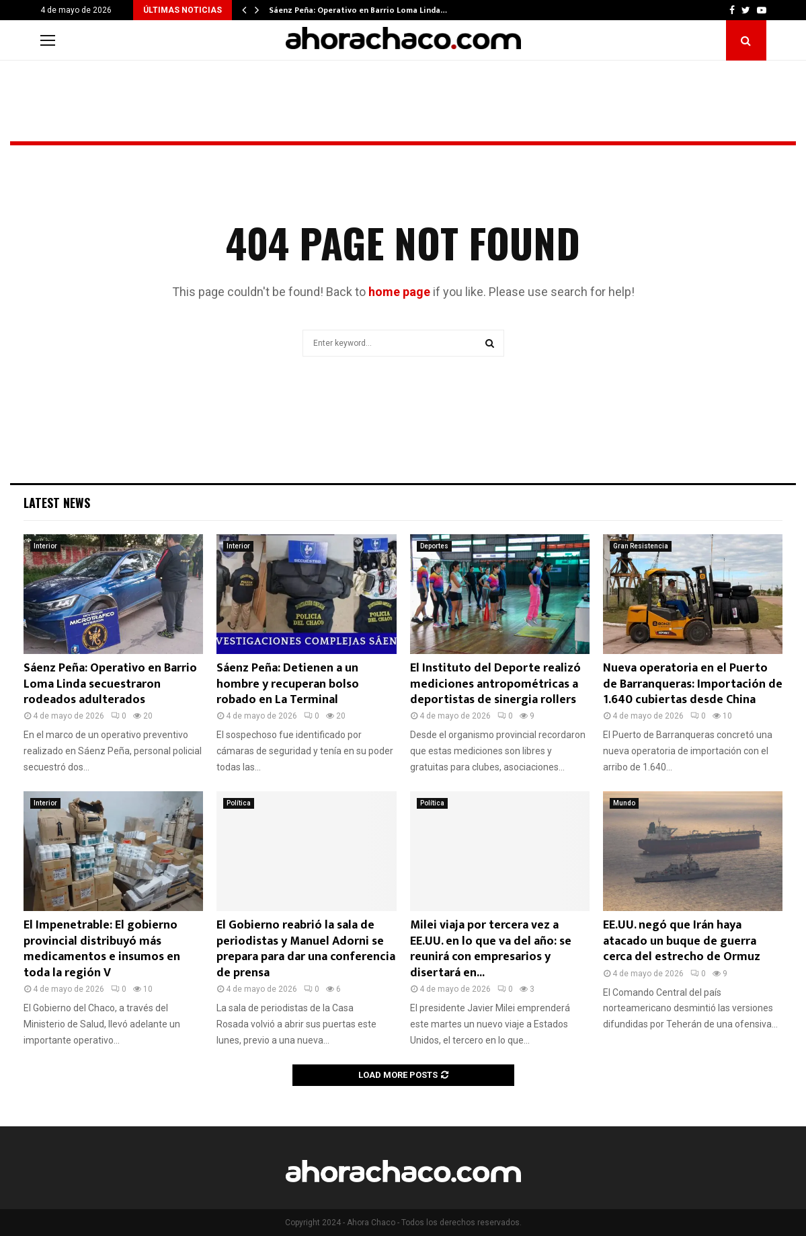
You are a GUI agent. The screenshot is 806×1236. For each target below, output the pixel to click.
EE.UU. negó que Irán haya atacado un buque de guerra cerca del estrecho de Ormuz (681, 941)
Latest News (57, 502)
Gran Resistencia (640, 546)
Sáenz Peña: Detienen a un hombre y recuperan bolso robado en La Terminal (287, 684)
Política (239, 803)
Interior (45, 546)
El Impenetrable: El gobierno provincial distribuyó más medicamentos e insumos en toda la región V (102, 948)
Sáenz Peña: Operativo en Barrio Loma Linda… (358, 10)
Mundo (624, 803)
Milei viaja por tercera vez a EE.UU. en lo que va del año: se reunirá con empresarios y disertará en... (490, 948)
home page (399, 292)
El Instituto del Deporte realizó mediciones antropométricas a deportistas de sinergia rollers (495, 684)
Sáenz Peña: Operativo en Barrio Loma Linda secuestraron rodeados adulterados (110, 684)
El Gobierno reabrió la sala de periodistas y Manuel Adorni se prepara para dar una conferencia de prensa (305, 948)
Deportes (434, 546)
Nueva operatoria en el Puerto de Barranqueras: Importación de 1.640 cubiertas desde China (692, 684)
